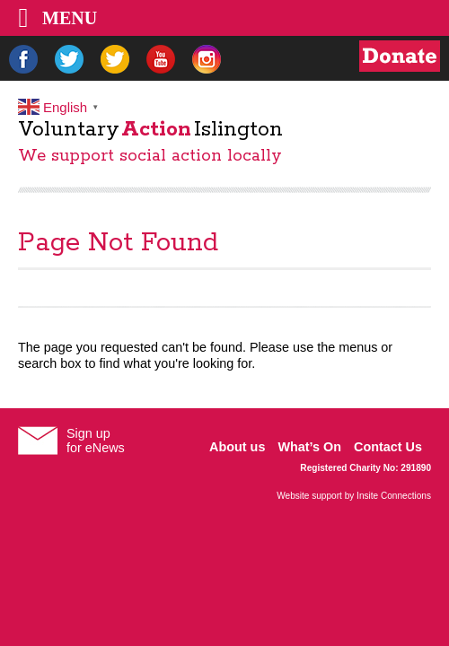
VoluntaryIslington (150, 130)
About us (237, 447)
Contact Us (388, 447)
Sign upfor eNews (95, 440)
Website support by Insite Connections (354, 496)
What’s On (309, 447)
